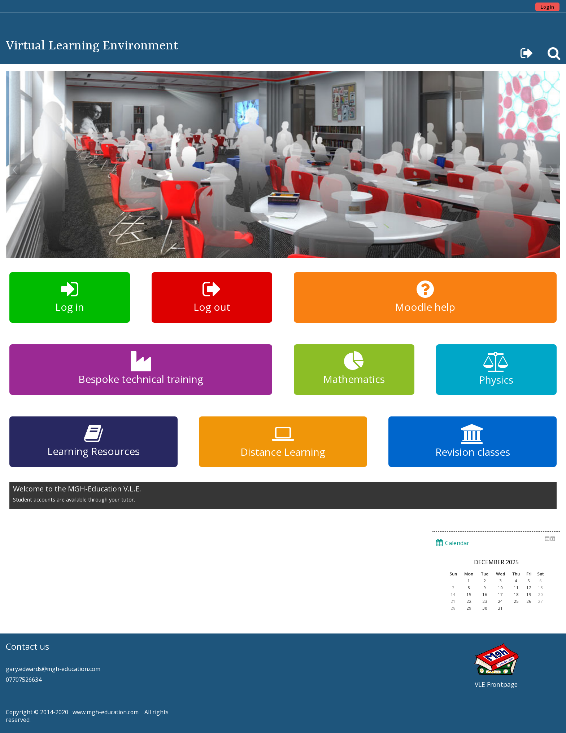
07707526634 (24, 680)
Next (551, 169)
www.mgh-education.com (106, 712)
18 (516, 594)
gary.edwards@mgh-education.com (53, 669)
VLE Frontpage (496, 684)
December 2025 (496, 562)
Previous (14, 169)
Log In (547, 7)
